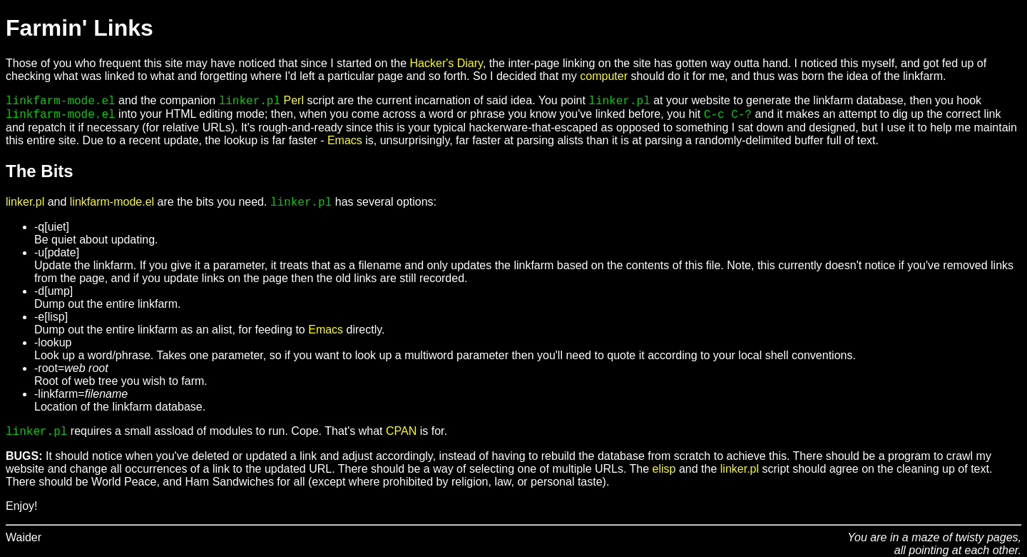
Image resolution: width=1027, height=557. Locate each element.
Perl (294, 100)
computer (604, 76)
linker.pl (25, 202)
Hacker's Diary (446, 63)
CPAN (401, 431)
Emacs (344, 140)
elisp (664, 469)
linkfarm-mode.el (112, 202)
